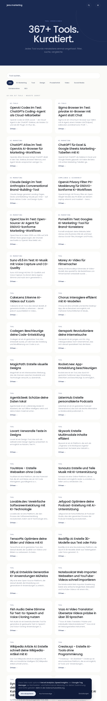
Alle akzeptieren (27, 694)
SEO (25, 88)
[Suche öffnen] (88, 5)
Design (42, 83)
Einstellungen (84, 694)
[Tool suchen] (53, 76)
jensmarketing (14, 5)
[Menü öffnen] (98, 5)
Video (67, 83)
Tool (33, 83)
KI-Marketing (21, 83)
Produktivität (55, 83)
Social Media (79, 83)
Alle (10, 83)
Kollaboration (14, 88)
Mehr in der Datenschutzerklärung (50, 688)
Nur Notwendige (45, 694)
